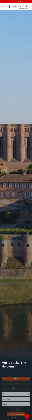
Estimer (16, 395)
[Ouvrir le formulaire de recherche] (16, 415)
